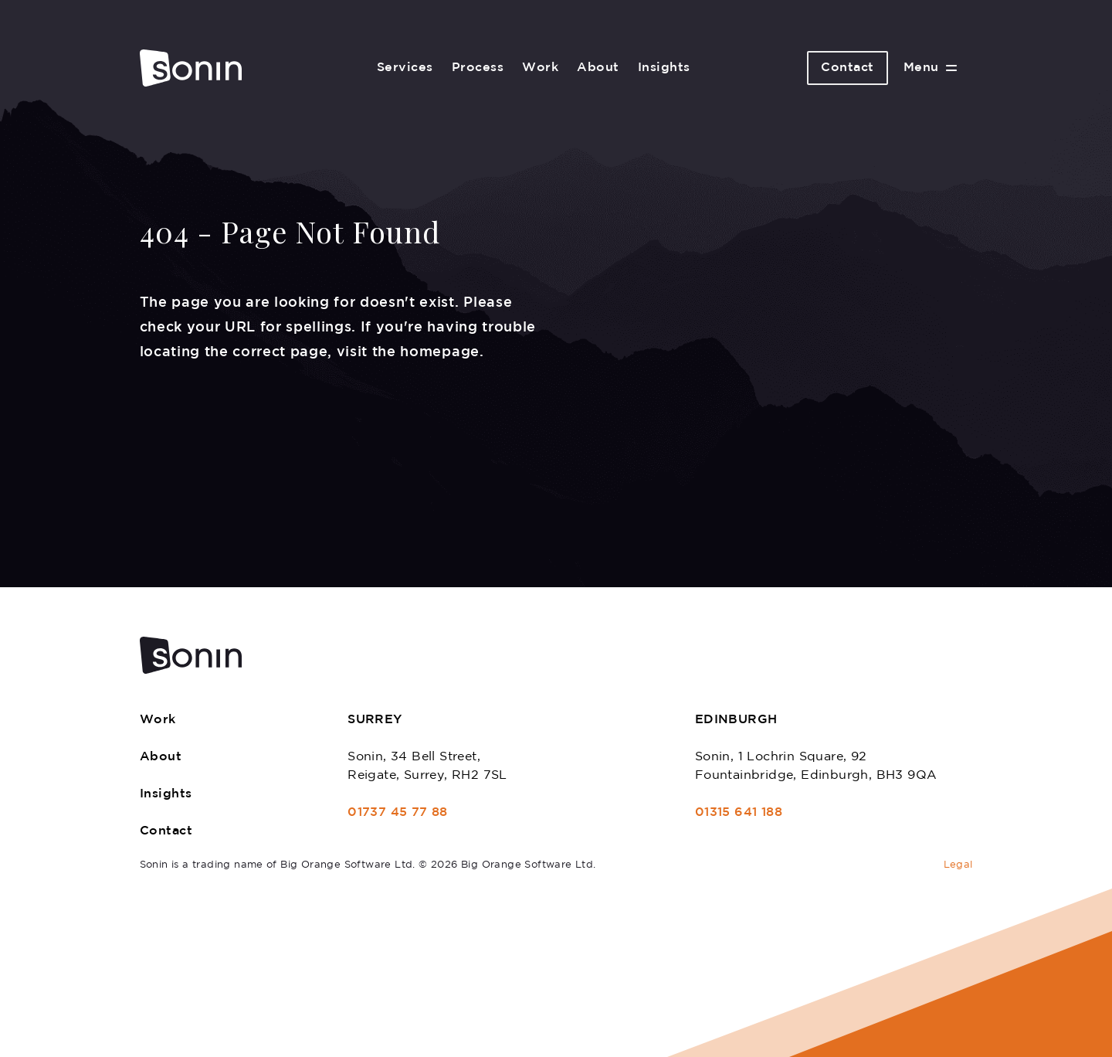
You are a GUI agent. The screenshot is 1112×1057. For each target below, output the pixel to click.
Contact (847, 67)
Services (405, 67)
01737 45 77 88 (398, 812)
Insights (664, 67)
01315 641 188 (738, 812)
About (598, 67)
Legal (958, 865)
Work (540, 67)
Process (478, 67)
